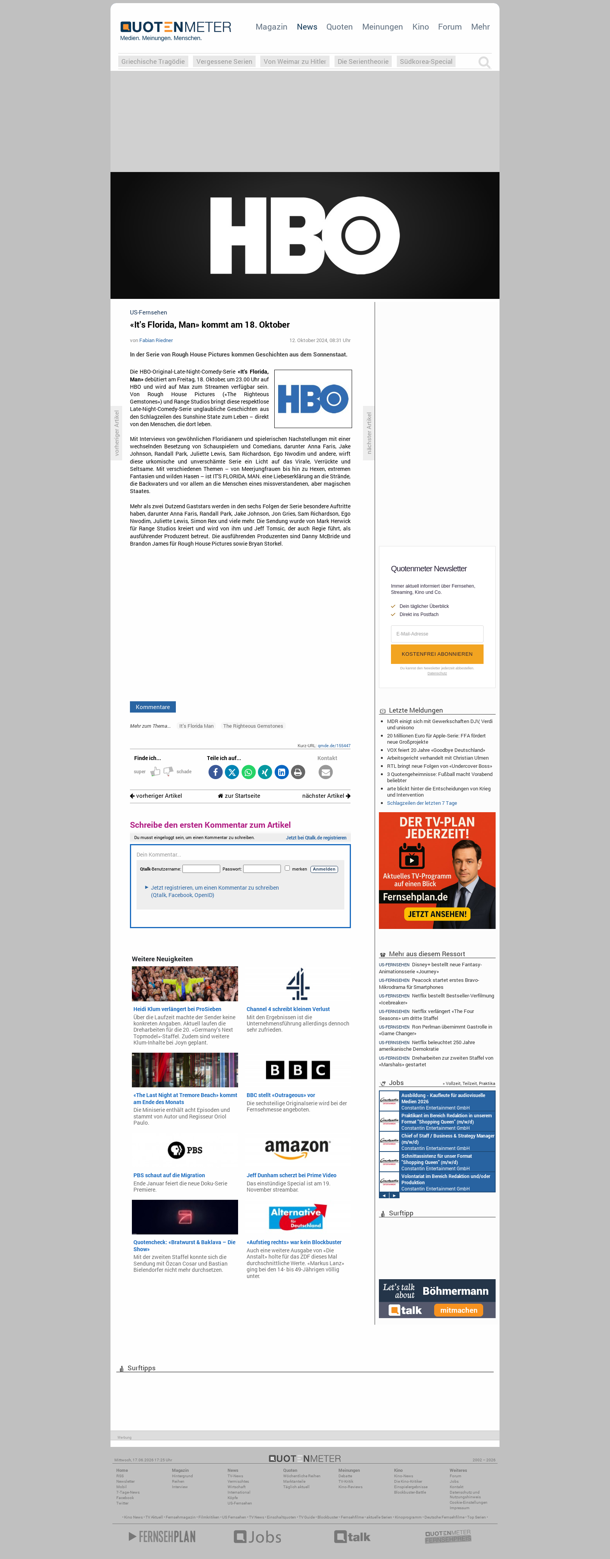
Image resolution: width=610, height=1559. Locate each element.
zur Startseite (239, 795)
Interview (180, 1486)
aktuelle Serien (379, 1517)
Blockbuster (327, 1517)
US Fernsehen (234, 1517)
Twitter (122, 1503)
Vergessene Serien (224, 61)
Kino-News (403, 1475)
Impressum (460, 1507)
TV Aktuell (154, 1517)
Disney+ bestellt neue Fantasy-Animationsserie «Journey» (430, 967)
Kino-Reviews (350, 1486)
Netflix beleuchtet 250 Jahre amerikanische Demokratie (427, 1045)
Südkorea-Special (426, 61)
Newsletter (125, 1481)
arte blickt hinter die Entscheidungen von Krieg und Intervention (439, 791)
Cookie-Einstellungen (468, 1502)
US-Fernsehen (240, 1503)
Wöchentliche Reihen (302, 1475)
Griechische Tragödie (153, 61)
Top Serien (476, 1517)
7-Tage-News (128, 1492)
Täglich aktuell (296, 1486)
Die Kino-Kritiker (408, 1481)
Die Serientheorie (363, 61)
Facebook (125, 1497)
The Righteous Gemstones (253, 726)
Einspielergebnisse (411, 1486)
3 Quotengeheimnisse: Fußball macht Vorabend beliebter (440, 777)
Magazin (271, 26)
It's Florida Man (196, 726)
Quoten (339, 26)
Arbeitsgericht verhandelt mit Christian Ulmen (438, 757)
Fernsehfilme (352, 1517)
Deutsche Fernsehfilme (444, 1517)
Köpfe (233, 1497)
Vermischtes (238, 1481)
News (307, 26)
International (239, 1492)
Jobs (454, 1481)
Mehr (480, 26)
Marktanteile (294, 1481)
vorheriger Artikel (156, 795)
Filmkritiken (208, 1517)
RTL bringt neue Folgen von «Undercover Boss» (439, 765)
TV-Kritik (345, 1481)
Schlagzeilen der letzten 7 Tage (422, 802)
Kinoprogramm (408, 1517)
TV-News (235, 1475)
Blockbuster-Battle (410, 1492)
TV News (256, 1517)
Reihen (178, 1481)
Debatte (345, 1475)
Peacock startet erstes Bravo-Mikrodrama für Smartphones (429, 983)
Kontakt (456, 1486)
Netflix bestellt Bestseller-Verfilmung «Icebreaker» (436, 998)
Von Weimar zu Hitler (295, 61)
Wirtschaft (236, 1486)
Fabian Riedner (156, 340)
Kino (420, 26)
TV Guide (307, 1517)
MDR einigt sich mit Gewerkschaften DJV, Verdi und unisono (440, 724)
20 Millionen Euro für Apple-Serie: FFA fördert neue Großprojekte (436, 738)
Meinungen (382, 26)
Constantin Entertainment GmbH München (432, 1101)
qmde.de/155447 (334, 745)
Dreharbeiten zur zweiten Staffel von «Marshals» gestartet (436, 1061)
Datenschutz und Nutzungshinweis (465, 1494)
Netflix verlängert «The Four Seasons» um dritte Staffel (426, 1014)
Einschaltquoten (281, 1517)
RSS (120, 1475)
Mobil (121, 1486)
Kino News (133, 1517)
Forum (450, 26)
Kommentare (153, 707)
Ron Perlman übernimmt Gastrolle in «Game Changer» (435, 1030)
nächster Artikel (326, 795)
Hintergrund (182, 1475)
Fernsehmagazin (181, 1517)
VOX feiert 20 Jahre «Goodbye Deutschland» (436, 749)
